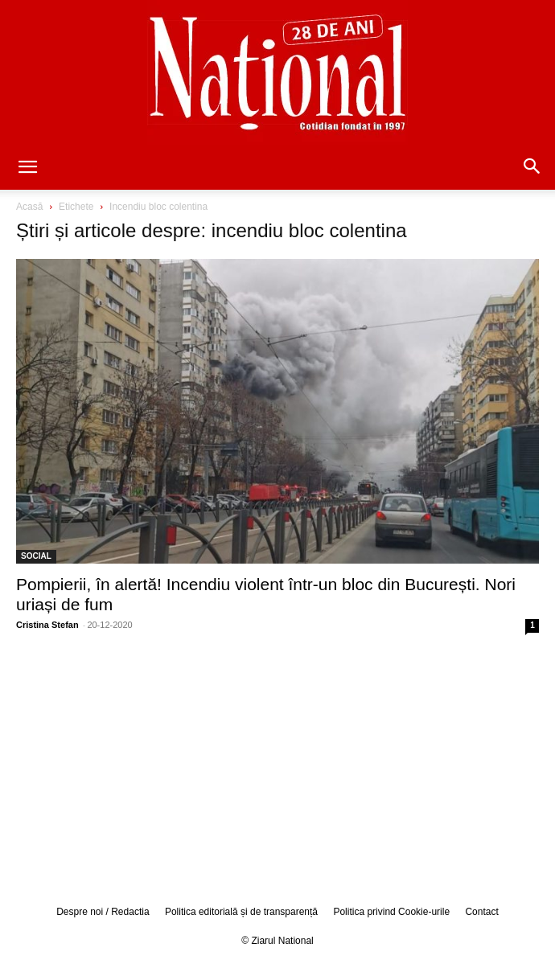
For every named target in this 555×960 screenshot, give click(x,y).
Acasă (29, 206)
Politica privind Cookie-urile (391, 911)
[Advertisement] (277, 767)
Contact (481, 911)
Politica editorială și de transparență (241, 911)
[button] (27, 168)
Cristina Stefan (47, 625)
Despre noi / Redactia (102, 911)
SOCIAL (36, 556)
